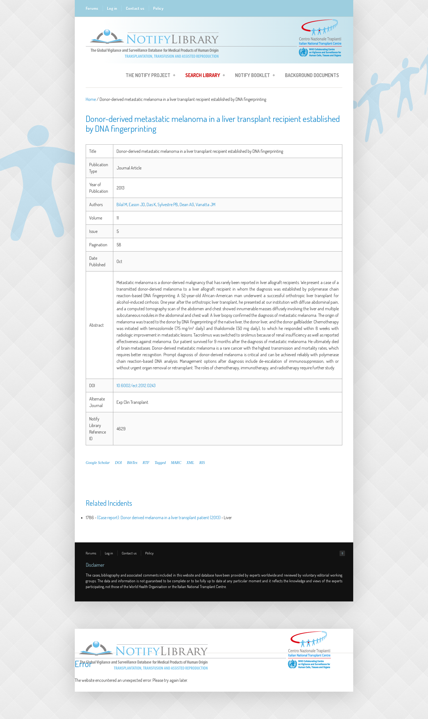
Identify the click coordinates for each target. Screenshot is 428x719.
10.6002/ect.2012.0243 (136, 385)
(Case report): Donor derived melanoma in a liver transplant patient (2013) (159, 517)
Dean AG (187, 204)
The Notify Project (148, 76)
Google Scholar (98, 463)
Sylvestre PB (167, 204)
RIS (202, 463)
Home (91, 99)
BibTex (132, 463)
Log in (112, 8)
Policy (158, 8)
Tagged (160, 463)
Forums (92, 8)
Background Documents (312, 75)
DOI (118, 463)
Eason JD (137, 204)
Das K (151, 204)
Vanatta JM (205, 204)
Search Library (203, 76)
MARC (176, 463)
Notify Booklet (253, 76)
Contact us (135, 8)
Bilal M (122, 204)
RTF (146, 463)
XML (190, 463)
